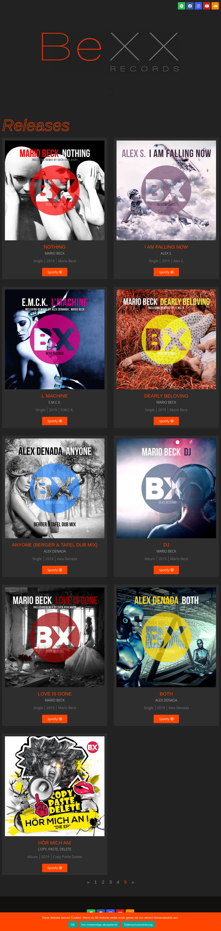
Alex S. (179, 261)
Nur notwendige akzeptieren (99, 924)
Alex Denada (67, 558)
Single (38, 261)
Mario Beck (67, 261)
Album (149, 558)
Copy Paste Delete (67, 856)
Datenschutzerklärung (138, 924)
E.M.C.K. (67, 409)
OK (73, 924)
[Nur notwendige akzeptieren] (214, 921)
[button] (110, 91)
